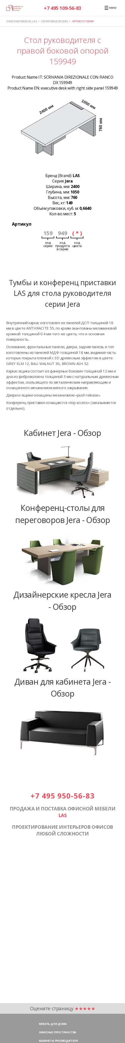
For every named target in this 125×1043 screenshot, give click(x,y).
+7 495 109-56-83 (62, 8)
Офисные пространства (57, 1032)
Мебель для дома (53, 1024)
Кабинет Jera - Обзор (62, 432)
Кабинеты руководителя (58, 1041)
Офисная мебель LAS (21, 21)
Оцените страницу (62, 1008)
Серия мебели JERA (54, 21)
